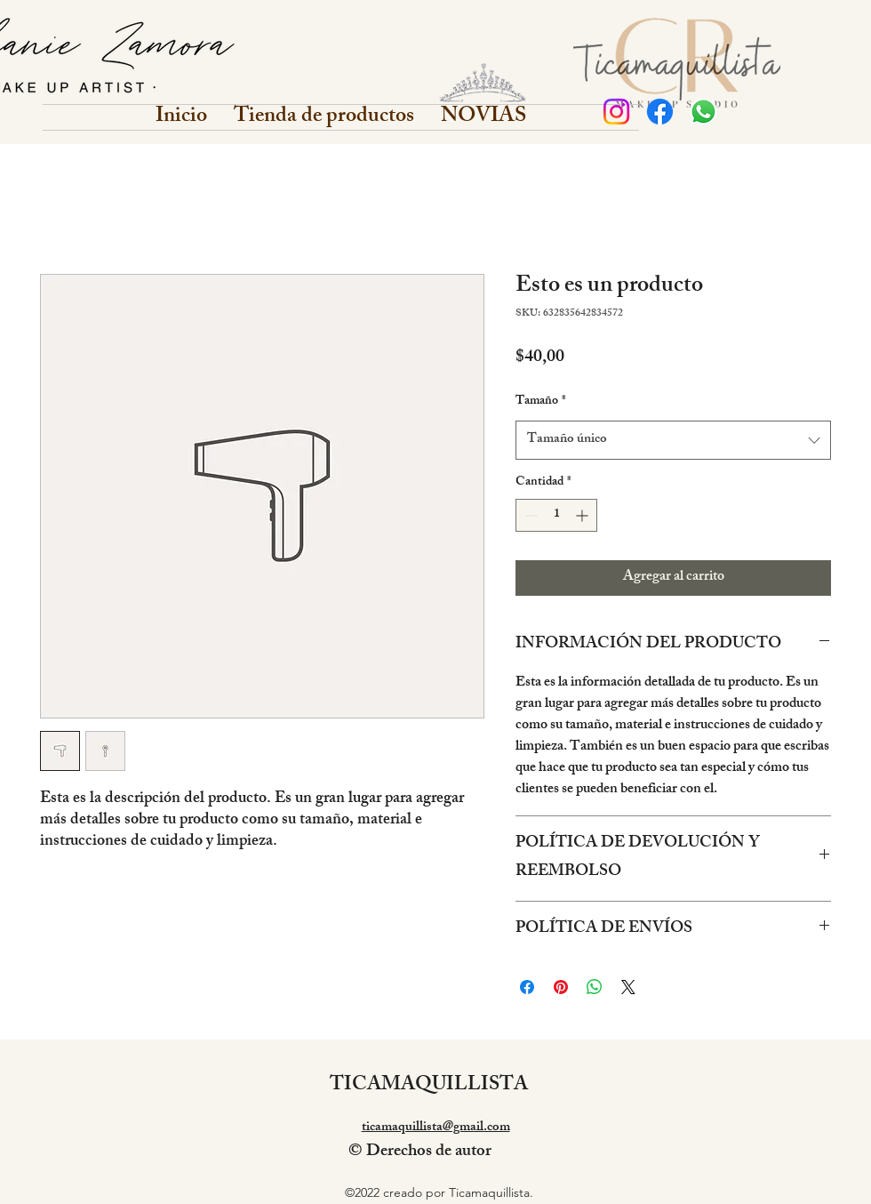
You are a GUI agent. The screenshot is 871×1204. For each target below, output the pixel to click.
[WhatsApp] (703, 111)
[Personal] (616, 111)
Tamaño (540, 402)
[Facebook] (660, 111)
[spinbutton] (556, 515)
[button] (324, 117)
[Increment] (583, 515)
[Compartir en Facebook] (527, 987)
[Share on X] (628, 987)
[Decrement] (529, 515)
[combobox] (673, 440)
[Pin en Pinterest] (560, 987)
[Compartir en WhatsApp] (594, 987)
